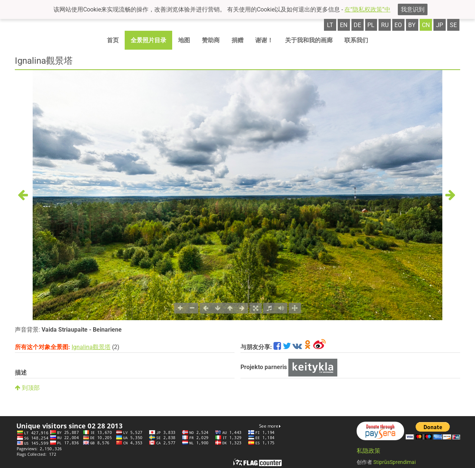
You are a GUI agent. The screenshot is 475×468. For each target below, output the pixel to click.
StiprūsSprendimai (394, 462)
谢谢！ (264, 40)
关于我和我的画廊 (308, 40)
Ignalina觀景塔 (91, 347)
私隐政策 (368, 450)
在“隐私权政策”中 (367, 9)
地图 (184, 40)
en (343, 25)
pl (370, 25)
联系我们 (356, 40)
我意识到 (413, 9)
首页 (113, 40)
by (412, 25)
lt (330, 25)
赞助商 (211, 40)
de (357, 25)
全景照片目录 (148, 40)
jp (439, 25)
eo (398, 25)
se (453, 25)
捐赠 (237, 40)
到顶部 (27, 387)
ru (385, 25)
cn (426, 25)
